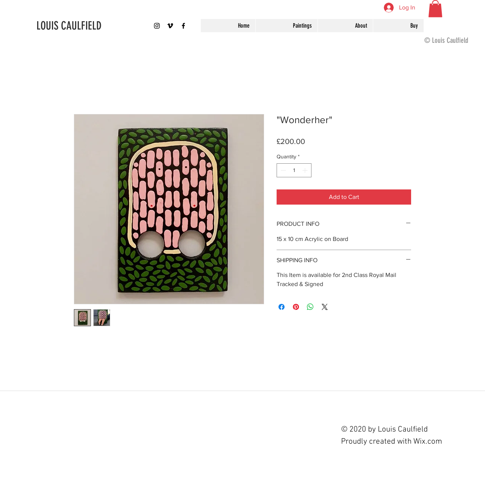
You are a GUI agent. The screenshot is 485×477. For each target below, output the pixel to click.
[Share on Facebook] (281, 306)
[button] (435, 8)
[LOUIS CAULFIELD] (86, 26)
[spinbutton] (294, 170)
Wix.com (427, 441)
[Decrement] (282, 170)
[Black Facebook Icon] (183, 26)
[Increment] (305, 170)
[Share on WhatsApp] (310, 306)
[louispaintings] (157, 26)
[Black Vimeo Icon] (170, 26)
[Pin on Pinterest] (295, 306)
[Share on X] (324, 306)
